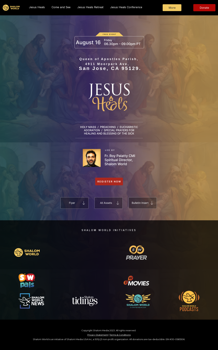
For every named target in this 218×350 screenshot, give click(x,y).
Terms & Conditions (120, 334)
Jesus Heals (37, 7)
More (172, 7)
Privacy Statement (97, 334)
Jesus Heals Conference (126, 7)
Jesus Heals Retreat (90, 7)
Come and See (61, 7)
